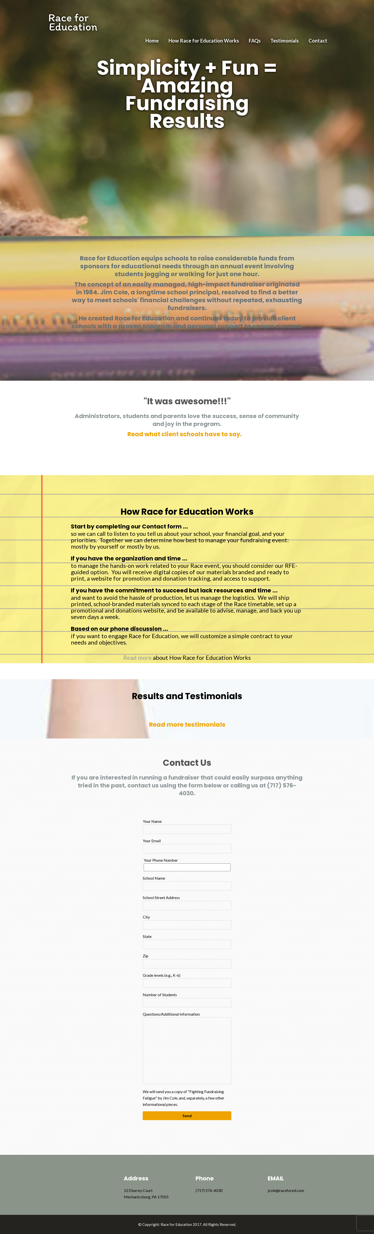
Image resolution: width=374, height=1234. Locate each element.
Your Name (187, 826)
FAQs (255, 41)
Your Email (187, 845)
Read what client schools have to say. (184, 434)
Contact (318, 41)
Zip (187, 960)
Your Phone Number (187, 864)
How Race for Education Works (204, 41)
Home (152, 41)
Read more (137, 657)
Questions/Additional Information (187, 1048)
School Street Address (187, 902)
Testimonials (284, 41)
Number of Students (187, 999)
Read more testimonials (187, 724)
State (187, 941)
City (187, 922)
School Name (187, 883)
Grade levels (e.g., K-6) (187, 980)
